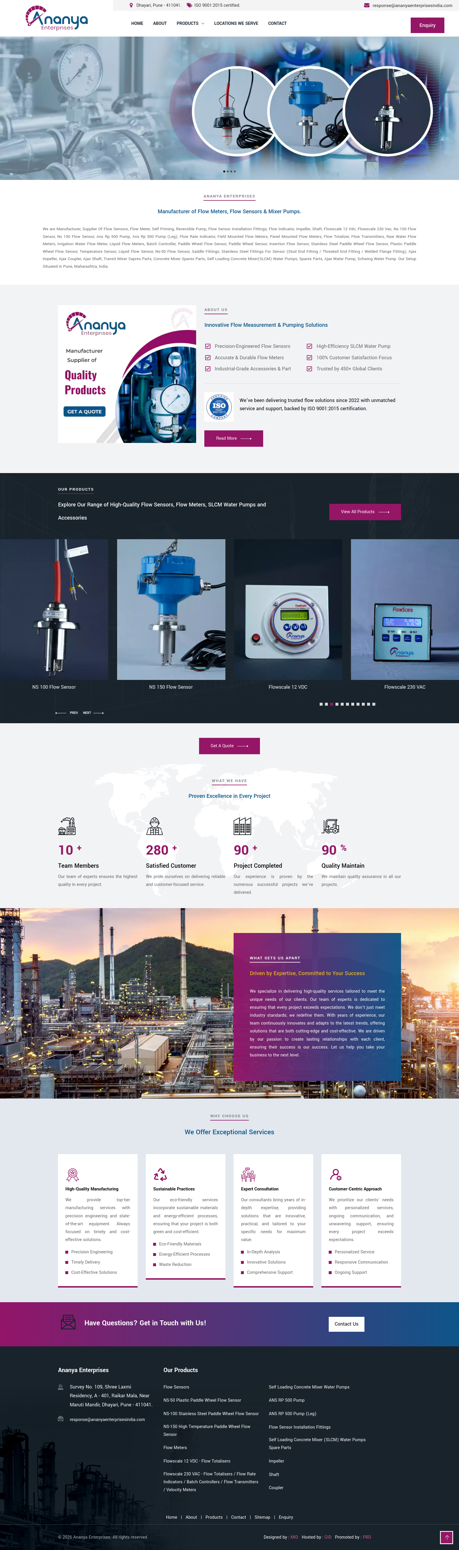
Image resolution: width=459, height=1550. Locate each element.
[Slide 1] (224, 171)
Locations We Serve (236, 23)
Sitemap (262, 1517)
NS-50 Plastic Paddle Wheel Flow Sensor (202, 1400)
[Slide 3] (231, 171)
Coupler (276, 1488)
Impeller (276, 1461)
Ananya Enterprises (91, 1537)
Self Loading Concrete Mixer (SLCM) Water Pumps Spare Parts (317, 1444)
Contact (277, 23)
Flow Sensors (176, 1387)
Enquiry (286, 1517)
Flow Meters (175, 1448)
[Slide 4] (235, 171)
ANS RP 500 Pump (286, 1400)
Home (137, 23)
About (160, 23)
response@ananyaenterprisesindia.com (413, 5)
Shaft (274, 1475)
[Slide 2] (228, 171)
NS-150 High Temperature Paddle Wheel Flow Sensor (206, 1431)
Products (187, 23)
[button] (321, 704)
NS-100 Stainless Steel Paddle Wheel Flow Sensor (211, 1414)
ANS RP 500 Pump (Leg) (292, 1414)
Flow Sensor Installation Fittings (299, 1427)
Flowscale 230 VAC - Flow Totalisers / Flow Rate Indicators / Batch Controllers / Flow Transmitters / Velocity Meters (210, 1482)
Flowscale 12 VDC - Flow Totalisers (196, 1461)
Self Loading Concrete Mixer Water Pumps (309, 1387)
